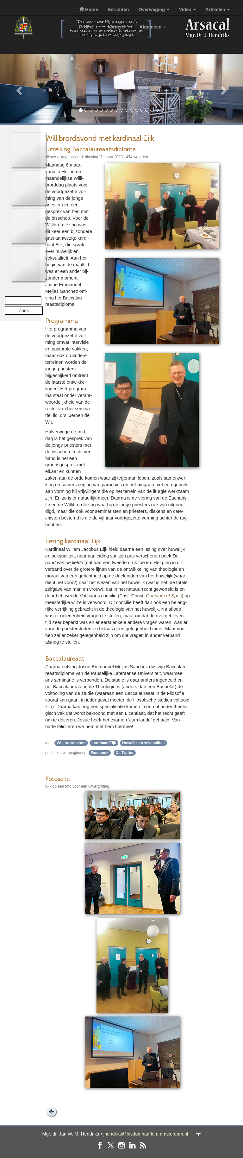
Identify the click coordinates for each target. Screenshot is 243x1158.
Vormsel (119, 26)
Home (88, 9)
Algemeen (153, 26)
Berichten (118, 9)
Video (187, 9)
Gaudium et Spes (164, 595)
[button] (18, 88)
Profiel (88, 26)
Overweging (153, 9)
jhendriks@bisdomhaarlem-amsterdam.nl (145, 1133)
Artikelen (217, 9)
